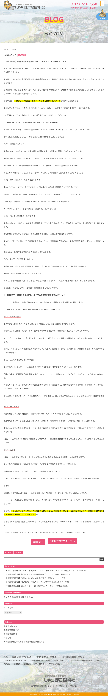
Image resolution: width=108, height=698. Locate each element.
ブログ (14, 49)
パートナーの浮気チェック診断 (15, 662)
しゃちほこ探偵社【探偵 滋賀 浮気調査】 (53, 696)
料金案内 (36, 543)
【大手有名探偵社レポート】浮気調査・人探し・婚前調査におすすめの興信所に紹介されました (45, 572)
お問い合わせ (39, 665)
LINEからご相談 (54, 665)
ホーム (6, 49)
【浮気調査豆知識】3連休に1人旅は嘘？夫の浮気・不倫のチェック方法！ (35, 580)
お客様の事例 (87, 662)
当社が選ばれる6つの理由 (46, 658)
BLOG (6, 658)
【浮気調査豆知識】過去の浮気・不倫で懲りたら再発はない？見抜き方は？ (36, 587)
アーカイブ (8, 609)
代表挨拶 (7, 665)
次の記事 (18, 554)
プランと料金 (74, 662)
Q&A (97, 662)
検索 (101, 561)
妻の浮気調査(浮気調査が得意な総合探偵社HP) (24, 643)
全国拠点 (27, 665)
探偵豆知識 (8, 628)
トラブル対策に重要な (72, 658)
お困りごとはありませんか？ (22, 658)
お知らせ (7, 639)
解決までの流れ (59, 662)
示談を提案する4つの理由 (40, 662)
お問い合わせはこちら (63, 543)
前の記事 (8, 554)
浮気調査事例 (9, 632)
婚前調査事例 (9, 635)
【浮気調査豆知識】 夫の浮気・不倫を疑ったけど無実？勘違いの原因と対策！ (37, 583)
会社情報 (17, 665)
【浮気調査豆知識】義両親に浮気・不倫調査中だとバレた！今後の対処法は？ (37, 576)
